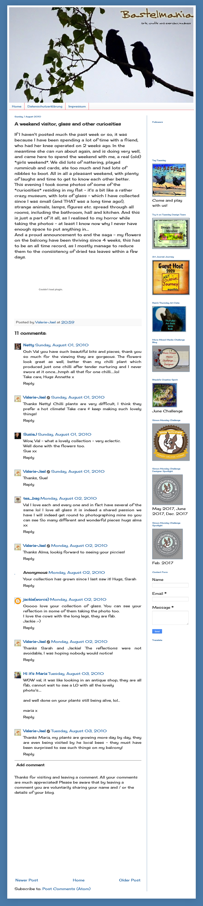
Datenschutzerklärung (45, 106)
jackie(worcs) (36, 599)
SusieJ (30, 434)
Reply (28, 383)
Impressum (77, 106)
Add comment (30, 765)
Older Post (129, 880)
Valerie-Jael (34, 397)
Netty (28, 345)
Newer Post (26, 880)
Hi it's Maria (35, 673)
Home (16, 106)
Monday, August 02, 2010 (68, 498)
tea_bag (31, 498)
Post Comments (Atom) (66, 888)
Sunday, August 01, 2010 (62, 345)
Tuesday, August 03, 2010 (76, 673)
